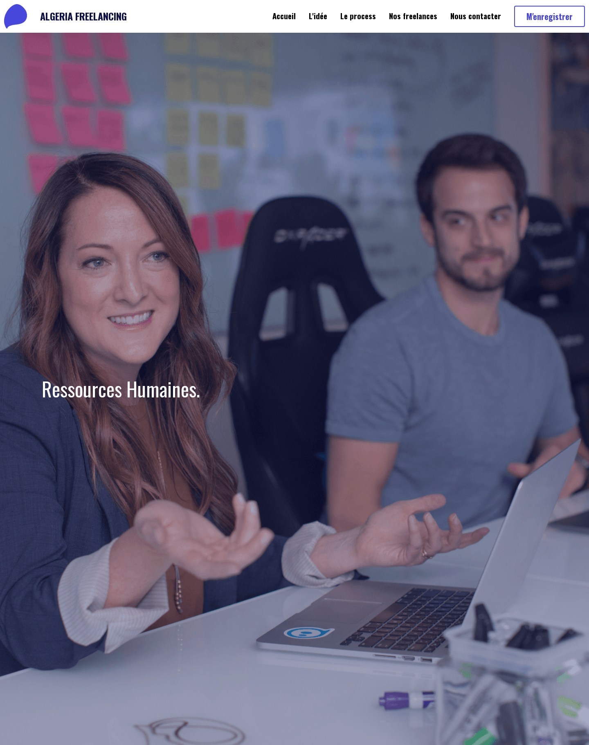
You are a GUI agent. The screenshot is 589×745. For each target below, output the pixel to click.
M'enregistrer (549, 16)
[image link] (15, 15)
